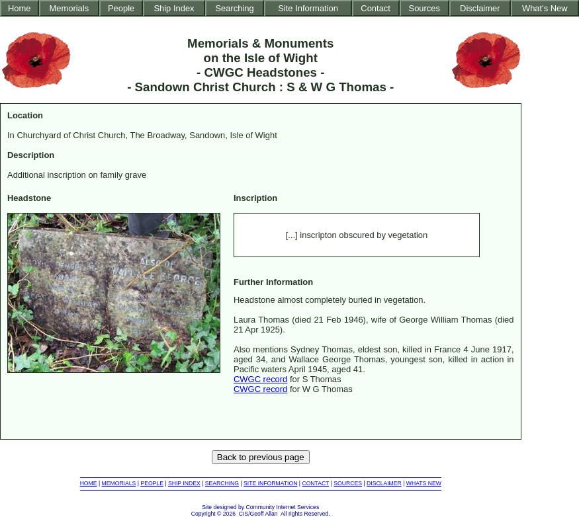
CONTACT (315, 483)
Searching (234, 8)
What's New (545, 8)
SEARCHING (222, 483)
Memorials (69, 8)
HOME (88, 483)
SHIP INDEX (184, 483)
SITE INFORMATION (270, 483)
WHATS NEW (423, 483)
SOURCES (348, 483)
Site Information (308, 8)
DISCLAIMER (384, 483)
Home (19, 8)
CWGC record (260, 379)
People (121, 8)
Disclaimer (480, 8)
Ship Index (174, 8)
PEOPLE (151, 483)
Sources (425, 8)
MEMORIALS (119, 483)
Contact (375, 8)
